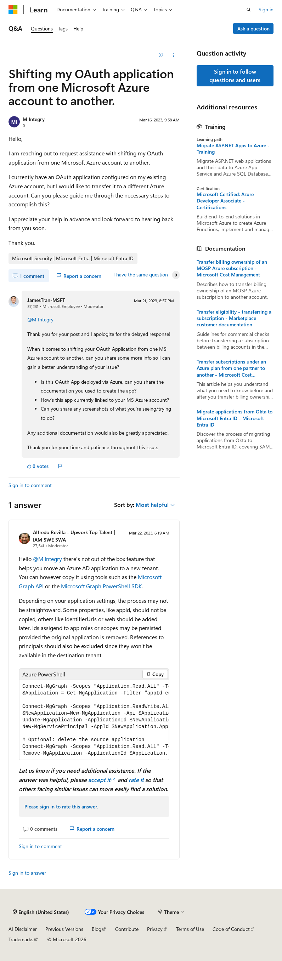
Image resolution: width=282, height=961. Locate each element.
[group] (94, 720)
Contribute (127, 929)
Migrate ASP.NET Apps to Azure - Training (233, 148)
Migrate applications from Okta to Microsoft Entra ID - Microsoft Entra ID (234, 418)
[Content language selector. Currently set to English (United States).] (41, 911)
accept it (99, 779)
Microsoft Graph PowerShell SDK (101, 586)
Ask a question (253, 28)
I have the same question (140, 275)
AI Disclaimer (23, 929)
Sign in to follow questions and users (234, 76)
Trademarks (21, 939)
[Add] (160, 55)
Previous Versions (64, 929)
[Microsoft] (13, 9)
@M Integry (40, 319)
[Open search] (249, 9)
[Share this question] (173, 55)
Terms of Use (190, 929)
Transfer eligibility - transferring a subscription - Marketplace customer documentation (234, 318)
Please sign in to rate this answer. (61, 806)
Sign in (266, 9)
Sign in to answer (27, 872)
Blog (96, 929)
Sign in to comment (30, 485)
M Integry (34, 119)
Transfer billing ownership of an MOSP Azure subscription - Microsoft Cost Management (232, 268)
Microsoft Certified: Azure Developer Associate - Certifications (225, 200)
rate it (136, 779)
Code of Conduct (231, 929)
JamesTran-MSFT (46, 300)
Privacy (155, 929)
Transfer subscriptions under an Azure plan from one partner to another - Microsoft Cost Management (231, 368)
